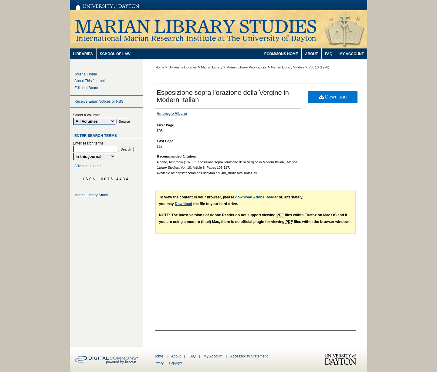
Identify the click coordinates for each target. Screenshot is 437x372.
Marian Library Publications (246, 67)
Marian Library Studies (218, 29)
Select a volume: (86, 115)
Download (333, 96)
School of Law (115, 54)
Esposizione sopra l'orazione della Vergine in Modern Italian (223, 96)
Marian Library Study (91, 195)
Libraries (83, 54)
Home (159, 67)
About (176, 356)
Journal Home (85, 74)
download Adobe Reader (256, 197)
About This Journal (89, 81)
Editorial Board (86, 88)
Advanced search (88, 166)
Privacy (159, 363)
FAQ (192, 356)
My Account (213, 356)
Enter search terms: (89, 143)
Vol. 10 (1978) (318, 67)
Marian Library (211, 67)
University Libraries (182, 67)
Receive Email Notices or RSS (99, 101)
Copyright (175, 363)
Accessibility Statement (249, 356)
